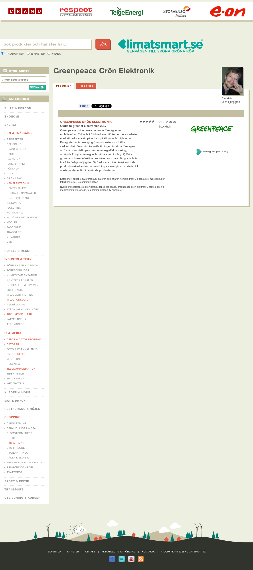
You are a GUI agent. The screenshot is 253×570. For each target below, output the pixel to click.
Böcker (12, 438)
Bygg (10, 154)
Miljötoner (15, 359)
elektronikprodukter (91, 186)
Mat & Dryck (15, 400)
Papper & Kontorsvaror (24, 462)
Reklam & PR (15, 364)
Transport (13, 489)
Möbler (12, 222)
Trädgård (14, 232)
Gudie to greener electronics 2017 (83, 126)
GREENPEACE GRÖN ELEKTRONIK (86, 122)
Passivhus (14, 227)
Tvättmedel (15, 472)
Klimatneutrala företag (118, 551)
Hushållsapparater (21, 193)
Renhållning (16, 304)
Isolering (14, 207)
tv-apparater (115, 190)
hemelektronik (156, 186)
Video (54, 53)
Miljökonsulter (18, 299)
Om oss (90, 551)
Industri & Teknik (19, 259)
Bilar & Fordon (17, 108)
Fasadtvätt (15, 158)
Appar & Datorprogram (24, 339)
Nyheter (36, 53)
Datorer (13, 344)
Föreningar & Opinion (23, 265)
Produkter (13, 53)
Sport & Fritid (16, 481)
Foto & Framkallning (22, 349)
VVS (9, 242)
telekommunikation (98, 190)
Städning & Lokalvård (23, 309)
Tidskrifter (15, 373)
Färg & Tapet (16, 163)
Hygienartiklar (18, 452)
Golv (10, 173)
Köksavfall (15, 212)
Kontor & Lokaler (20, 280)
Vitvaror (13, 237)
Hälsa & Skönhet (19, 457)
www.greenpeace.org (215, 151)
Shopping (12, 417)
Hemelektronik (18, 183)
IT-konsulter (16, 354)
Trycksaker (15, 378)
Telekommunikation (21, 368)
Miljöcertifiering (20, 294)
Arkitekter (15, 139)
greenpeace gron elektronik (132, 186)
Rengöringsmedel (20, 467)
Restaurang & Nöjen (22, 409)
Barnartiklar (17, 423)
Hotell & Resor (18, 251)
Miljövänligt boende (22, 217)
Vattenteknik (16, 319)
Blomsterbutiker (19, 433)
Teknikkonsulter (19, 314)
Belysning (14, 144)
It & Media (13, 333)
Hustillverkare (18, 198)
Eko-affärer (16, 443)
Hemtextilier (16, 188)
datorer (76, 186)
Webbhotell (16, 383)
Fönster (13, 168)
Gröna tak (14, 178)
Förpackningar (18, 270)
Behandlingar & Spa (21, 428)
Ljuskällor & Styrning (23, 285)
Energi (10, 124)
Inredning (14, 202)
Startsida (54, 551)
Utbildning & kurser (22, 497)
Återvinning (16, 324)
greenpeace (109, 186)
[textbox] (45, 44)
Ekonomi (11, 116)
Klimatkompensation (22, 275)
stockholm (80, 190)
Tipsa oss (86, 85)
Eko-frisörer (17, 447)
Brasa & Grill (16, 149)
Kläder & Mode (17, 392)
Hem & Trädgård (18, 133)
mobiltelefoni (67, 190)
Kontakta (148, 551)
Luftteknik (15, 290)
